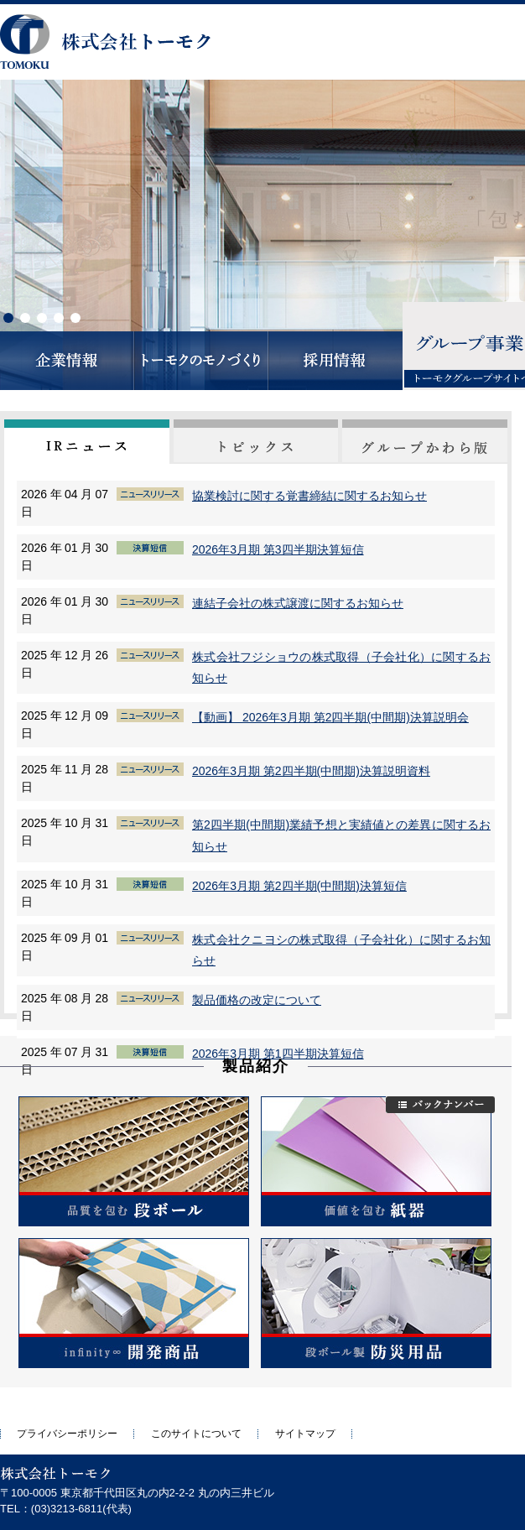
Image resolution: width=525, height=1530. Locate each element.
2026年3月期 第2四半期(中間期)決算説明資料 (311, 771)
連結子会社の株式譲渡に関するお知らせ (297, 603)
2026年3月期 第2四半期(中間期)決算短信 (299, 885)
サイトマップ (305, 1433)
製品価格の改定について (256, 1000)
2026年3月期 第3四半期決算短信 (278, 549)
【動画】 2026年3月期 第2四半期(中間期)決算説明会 (330, 717)
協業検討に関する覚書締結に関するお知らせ (309, 495)
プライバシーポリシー (67, 1433)
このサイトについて (196, 1433)
